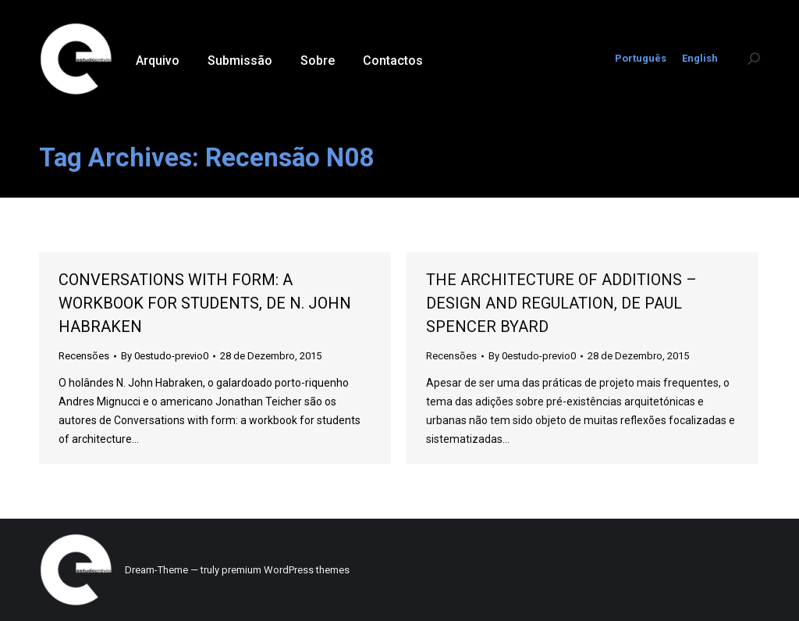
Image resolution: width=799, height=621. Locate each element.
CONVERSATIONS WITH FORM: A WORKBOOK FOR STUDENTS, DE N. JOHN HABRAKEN (205, 303)
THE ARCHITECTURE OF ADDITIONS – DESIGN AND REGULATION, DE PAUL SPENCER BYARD (561, 303)
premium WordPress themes (286, 570)
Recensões (84, 356)
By (164, 356)
